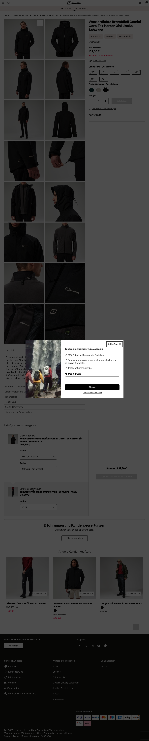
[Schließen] (114, 344)
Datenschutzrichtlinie (92, 393)
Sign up (92, 387)
